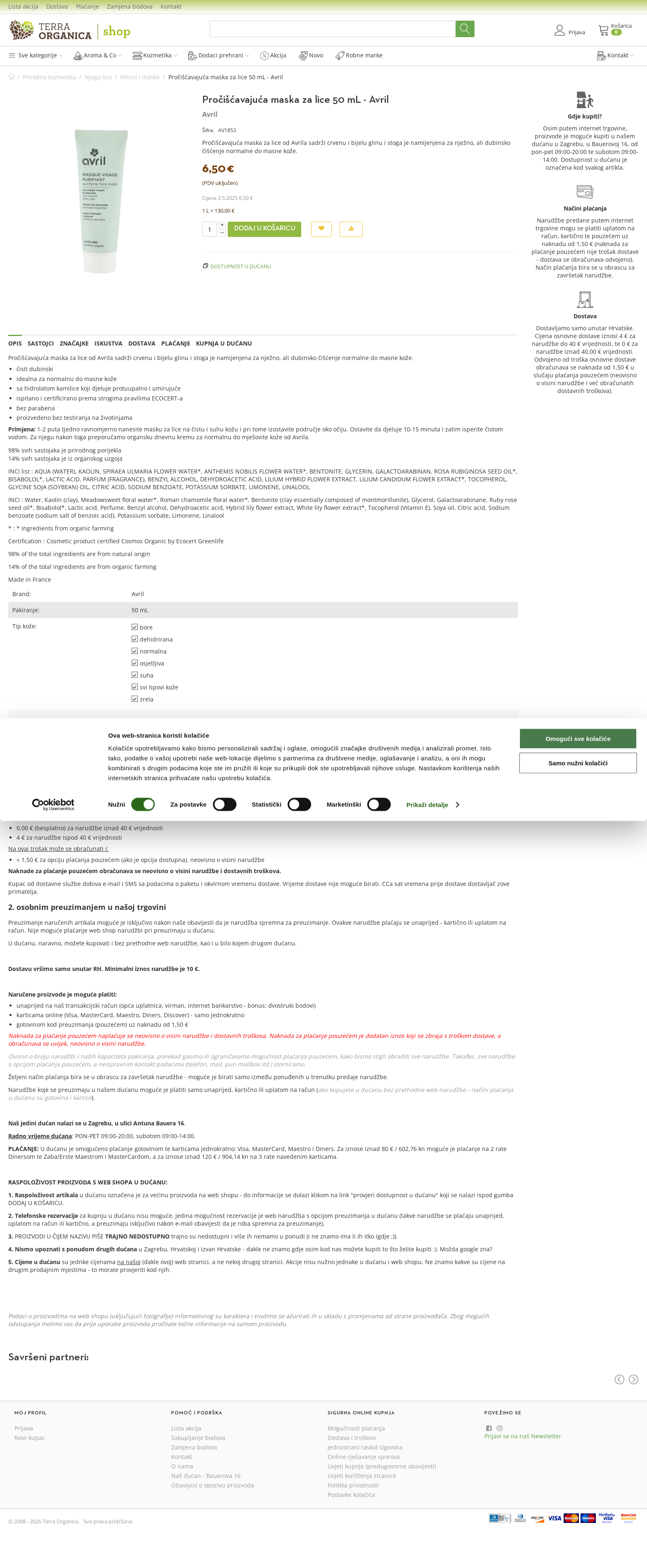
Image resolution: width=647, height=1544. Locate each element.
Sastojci (41, 343)
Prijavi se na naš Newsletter (522, 1436)
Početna (11, 77)
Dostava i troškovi (352, 1438)
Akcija (273, 55)
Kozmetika (155, 55)
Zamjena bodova (130, 6)
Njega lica (98, 77)
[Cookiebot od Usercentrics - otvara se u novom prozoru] (53, 1528)
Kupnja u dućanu (224, 343)
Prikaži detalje (427, 1527)
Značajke (74, 343)
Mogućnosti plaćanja (356, 1428)
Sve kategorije (35, 55)
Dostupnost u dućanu (240, 266)
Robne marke (359, 55)
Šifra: (208, 130)
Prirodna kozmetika (49, 77)
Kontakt (171, 6)
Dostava (57, 6)
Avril (209, 114)
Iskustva (108, 343)
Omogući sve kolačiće (578, 1461)
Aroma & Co (97, 55)
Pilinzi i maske (140, 77)
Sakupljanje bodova (198, 1438)
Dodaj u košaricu (264, 228)
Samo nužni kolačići (577, 1486)
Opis (15, 343)
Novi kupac (29, 1438)
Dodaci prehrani (218, 55)
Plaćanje (87, 6)
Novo (311, 55)
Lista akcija (23, 6)
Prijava (414, 784)
